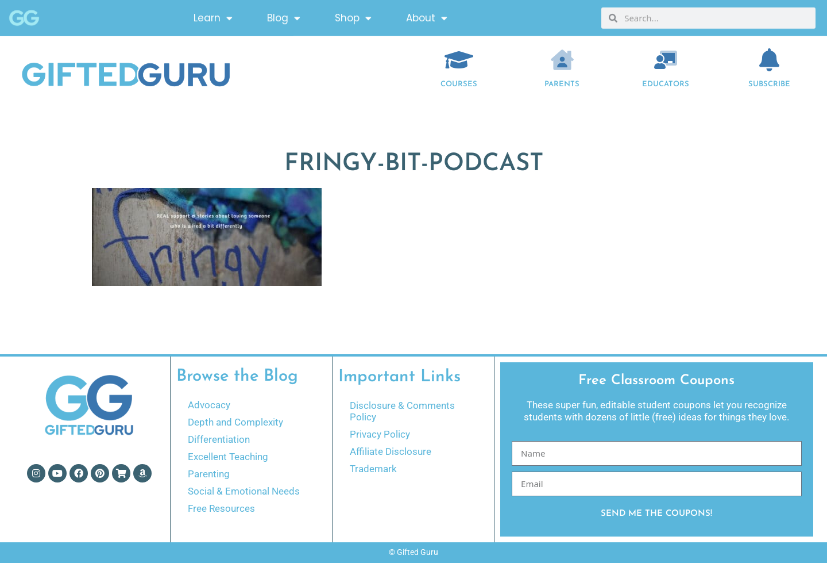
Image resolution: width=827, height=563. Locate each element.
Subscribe (769, 84)
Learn (213, 15)
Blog (283, 15)
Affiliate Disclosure (390, 451)
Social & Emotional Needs (244, 491)
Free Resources (221, 508)
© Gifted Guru (413, 552)
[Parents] (562, 59)
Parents (561, 84)
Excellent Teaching (228, 456)
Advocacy (209, 405)
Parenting (209, 474)
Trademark (373, 468)
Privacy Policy (380, 434)
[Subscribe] (769, 59)
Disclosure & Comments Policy (402, 411)
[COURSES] (458, 59)
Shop (353, 15)
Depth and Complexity (235, 422)
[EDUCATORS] (665, 59)
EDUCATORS (665, 84)
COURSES (458, 84)
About (426, 15)
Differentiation (219, 439)
